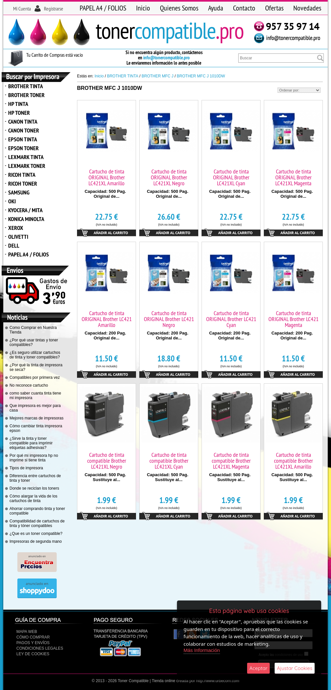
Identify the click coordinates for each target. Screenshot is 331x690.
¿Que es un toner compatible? (36, 533)
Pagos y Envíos (32, 642)
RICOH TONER (22, 183)
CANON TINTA (22, 121)
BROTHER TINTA (25, 86)
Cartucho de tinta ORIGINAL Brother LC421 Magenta (293, 319)
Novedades (307, 7)
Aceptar (258, 668)
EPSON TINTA (22, 139)
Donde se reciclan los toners (34, 488)
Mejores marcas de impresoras (37, 418)
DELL (13, 245)
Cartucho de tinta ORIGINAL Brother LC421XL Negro (169, 177)
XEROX (15, 228)
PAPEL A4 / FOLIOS (103, 7)
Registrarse (53, 8)
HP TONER (19, 112)
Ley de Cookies (32, 654)
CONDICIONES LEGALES (39, 648)
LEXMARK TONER (26, 166)
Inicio (143, 7)
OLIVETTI (18, 236)
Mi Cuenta (22, 8)
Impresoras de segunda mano (36, 541)
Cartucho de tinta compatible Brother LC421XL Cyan (168, 460)
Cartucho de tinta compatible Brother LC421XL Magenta (231, 460)
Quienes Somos (179, 7)
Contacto (244, 7)
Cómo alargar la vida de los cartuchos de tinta (33, 498)
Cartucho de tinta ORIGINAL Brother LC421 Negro (169, 319)
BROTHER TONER (26, 95)
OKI (12, 201)
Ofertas (274, 7)
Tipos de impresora (26, 468)
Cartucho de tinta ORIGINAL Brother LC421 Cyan (231, 319)
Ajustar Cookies (294, 668)
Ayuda (215, 7)
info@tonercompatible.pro (166, 57)
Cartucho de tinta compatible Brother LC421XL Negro (106, 460)
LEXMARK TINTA (26, 157)
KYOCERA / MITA (25, 210)
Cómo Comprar (33, 637)
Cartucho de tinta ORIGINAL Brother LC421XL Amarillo (106, 177)
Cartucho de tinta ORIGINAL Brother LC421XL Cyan (231, 177)
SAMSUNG (18, 192)
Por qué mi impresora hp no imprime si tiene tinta (34, 457)
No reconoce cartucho (29, 385)
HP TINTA (18, 104)
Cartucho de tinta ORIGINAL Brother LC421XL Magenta (293, 177)
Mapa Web (26, 631)
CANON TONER (23, 130)
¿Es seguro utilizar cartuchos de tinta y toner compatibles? (35, 354)
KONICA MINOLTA (26, 219)
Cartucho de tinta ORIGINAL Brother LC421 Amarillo (107, 319)
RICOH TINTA (21, 174)
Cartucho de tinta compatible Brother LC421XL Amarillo (293, 460)
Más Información (202, 650)
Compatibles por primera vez (35, 377)
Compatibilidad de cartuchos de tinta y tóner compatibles (37, 523)
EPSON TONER (23, 148)
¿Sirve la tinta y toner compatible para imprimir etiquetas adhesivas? (31, 443)
